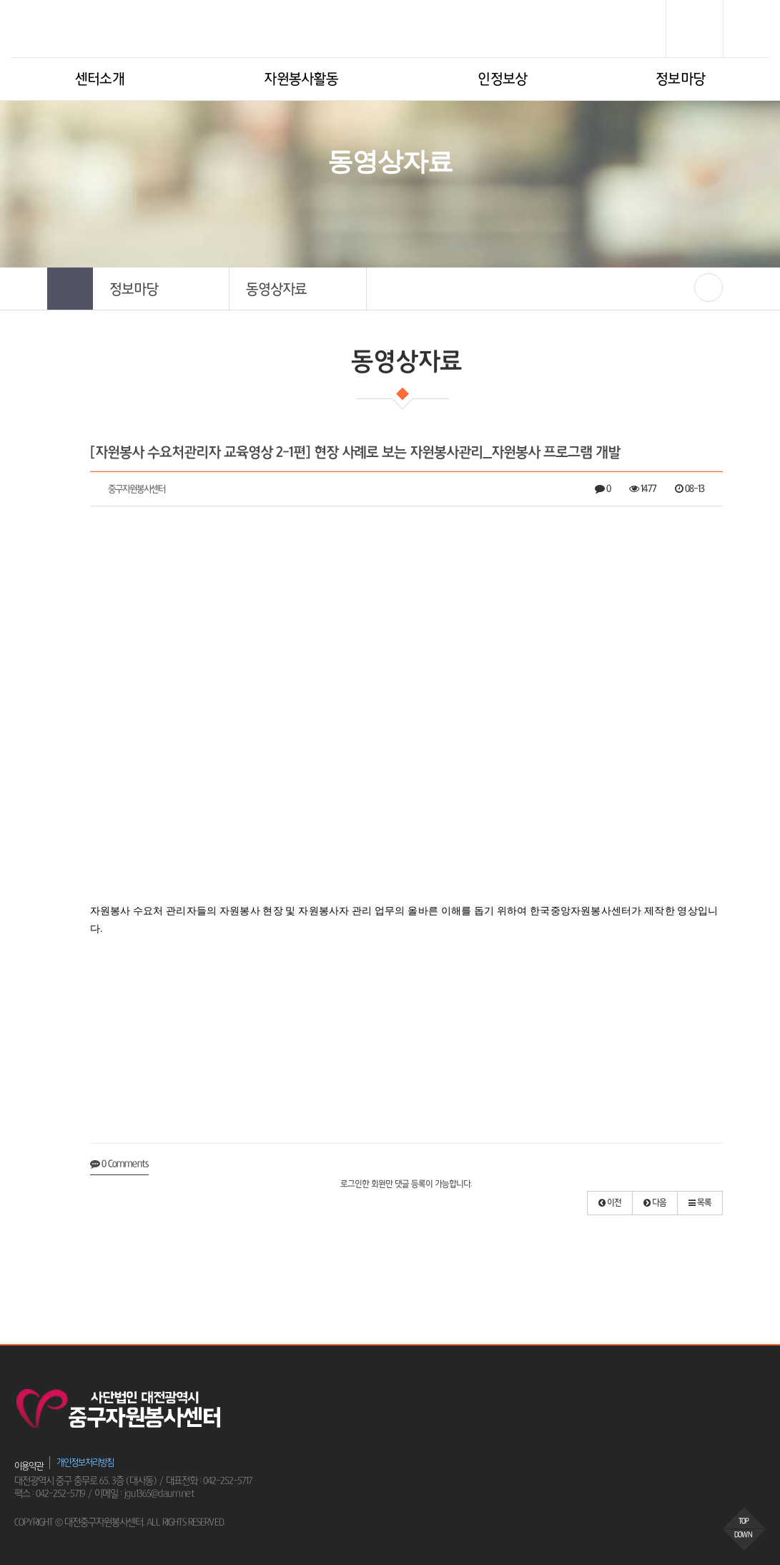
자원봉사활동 (301, 79)
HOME (313, 208)
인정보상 (502, 79)
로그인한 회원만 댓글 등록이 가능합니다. (406, 1184)
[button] (161, 289)
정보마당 (680, 79)
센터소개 (99, 79)
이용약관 (28, 1466)
